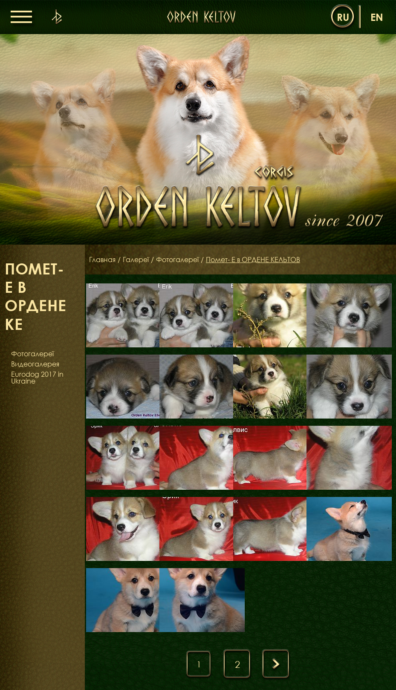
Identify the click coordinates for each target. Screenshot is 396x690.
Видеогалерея (35, 364)
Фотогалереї (32, 353)
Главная (102, 259)
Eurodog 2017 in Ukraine (37, 377)
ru (343, 17)
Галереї (136, 259)
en (376, 17)
